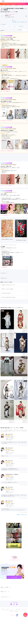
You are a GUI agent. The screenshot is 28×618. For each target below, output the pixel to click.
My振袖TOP (3, 609)
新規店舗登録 (16, 611)
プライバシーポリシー (22, 610)
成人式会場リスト (11, 610)
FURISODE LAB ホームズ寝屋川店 (11, 474)
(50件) (6, 133)
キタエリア (3, 26)
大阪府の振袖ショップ (17, 5)
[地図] (16, 43)
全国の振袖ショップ (11, 5)
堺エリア (15, 26)
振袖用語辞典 (18, 609)
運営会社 (12, 611)
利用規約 (16, 610)
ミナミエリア (9, 26)
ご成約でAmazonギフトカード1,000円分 (6, 35)
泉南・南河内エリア (22, 26)
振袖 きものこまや (9, 434)
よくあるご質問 (23, 609)
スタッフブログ (13, 609)
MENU (26, 1)
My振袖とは (8, 609)
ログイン (24, 1)
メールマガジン (5, 610)
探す (21, 1)
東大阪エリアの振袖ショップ (24, 5)
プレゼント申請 (14, 577)
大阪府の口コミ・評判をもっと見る (22, 514)
